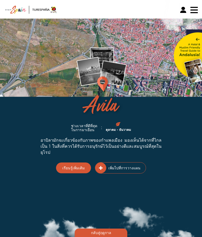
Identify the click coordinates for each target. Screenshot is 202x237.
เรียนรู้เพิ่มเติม (73, 168)
